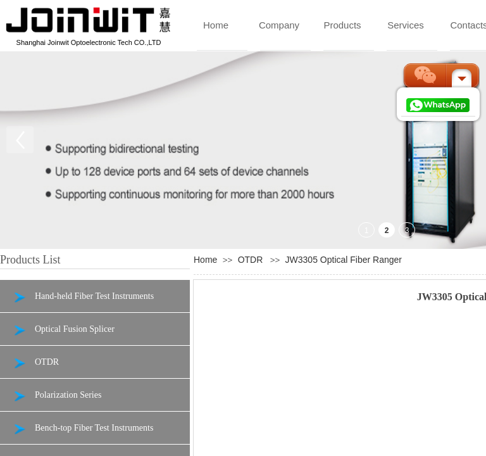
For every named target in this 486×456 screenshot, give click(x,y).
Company (279, 25)
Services (405, 25)
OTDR (250, 260)
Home (215, 25)
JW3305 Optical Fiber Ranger (343, 260)
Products (342, 25)
